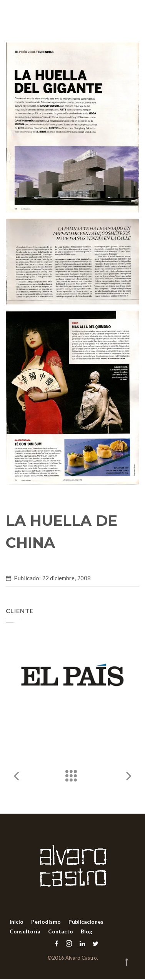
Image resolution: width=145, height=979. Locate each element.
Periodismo (46, 921)
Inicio (16, 921)
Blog (86, 931)
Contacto (60, 931)
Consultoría (25, 931)
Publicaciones (85, 921)
